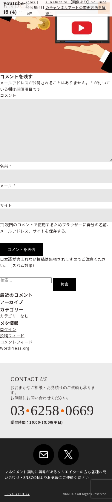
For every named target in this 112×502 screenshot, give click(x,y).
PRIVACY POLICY (17, 494)
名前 (5, 166)
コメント (8, 95)
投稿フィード (12, 335)
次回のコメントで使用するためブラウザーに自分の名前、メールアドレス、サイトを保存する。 (55, 228)
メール (7, 185)
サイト (6, 205)
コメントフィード (16, 342)
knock (30, 2)
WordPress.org (15, 348)
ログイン (8, 329)
